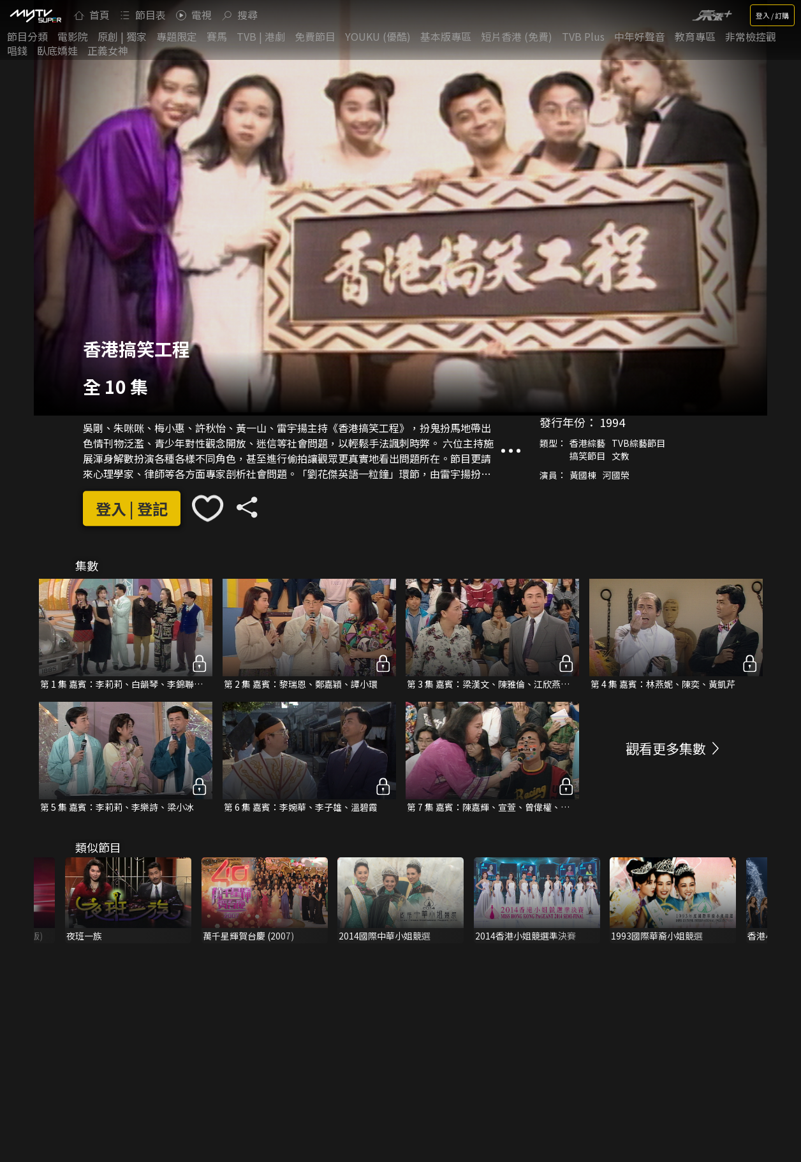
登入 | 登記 (132, 508)
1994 (612, 422)
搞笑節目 (587, 455)
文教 (620, 455)
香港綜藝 (587, 443)
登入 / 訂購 (772, 15)
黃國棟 (583, 474)
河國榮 (616, 474)
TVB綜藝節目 (638, 443)
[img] (35, 15)
